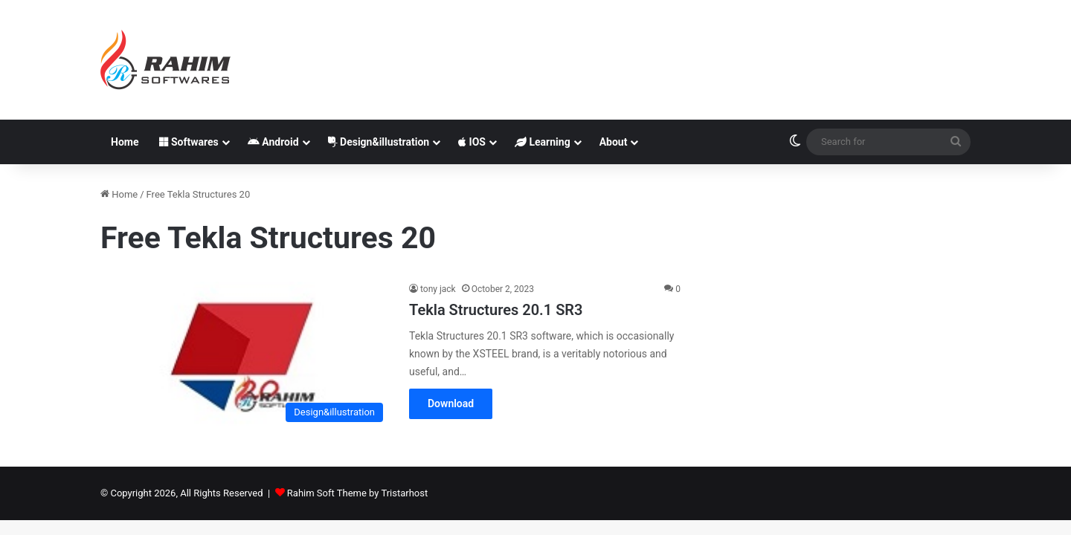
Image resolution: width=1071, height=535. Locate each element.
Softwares (188, 142)
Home (124, 142)
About (613, 142)
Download (451, 403)
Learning (542, 142)
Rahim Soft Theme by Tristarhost (357, 493)
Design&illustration (379, 142)
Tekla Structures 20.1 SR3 (496, 310)
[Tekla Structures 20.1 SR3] (245, 355)
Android (273, 142)
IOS (472, 142)
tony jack (438, 289)
